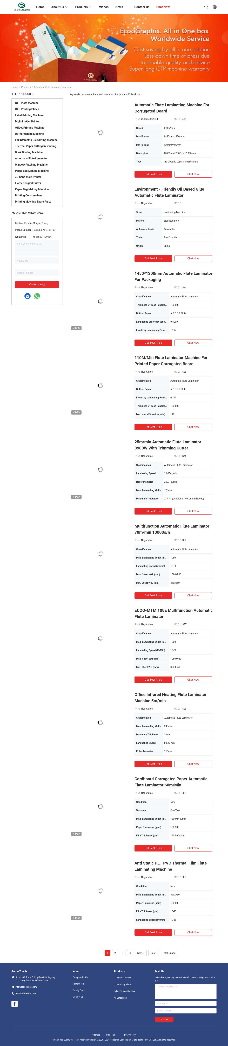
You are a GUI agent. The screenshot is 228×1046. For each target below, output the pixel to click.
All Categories (120, 998)
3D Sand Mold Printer (28, 177)
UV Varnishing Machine (29, 133)
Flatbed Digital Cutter (28, 183)
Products (26, 87)
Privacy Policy (129, 1035)
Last (153, 953)
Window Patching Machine (31, 164)
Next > (140, 953)
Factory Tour (78, 984)
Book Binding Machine (29, 152)
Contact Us (78, 997)
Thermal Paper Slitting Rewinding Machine (37, 146)
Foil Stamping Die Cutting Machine (36, 140)
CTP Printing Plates (27, 109)
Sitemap (96, 1035)
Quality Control (79, 990)
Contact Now (37, 284)
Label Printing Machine (29, 115)
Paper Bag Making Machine (32, 189)
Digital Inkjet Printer (27, 121)
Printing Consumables (28, 195)
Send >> (164, 1019)
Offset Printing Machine (29, 127)
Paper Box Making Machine (32, 170)
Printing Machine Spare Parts (33, 201)
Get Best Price (153, 174)
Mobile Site (111, 1035)
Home (14, 87)
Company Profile (80, 977)
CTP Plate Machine (26, 103)
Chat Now (193, 174)
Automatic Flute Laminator (31, 158)
